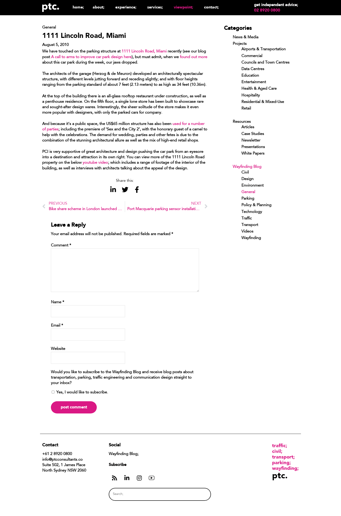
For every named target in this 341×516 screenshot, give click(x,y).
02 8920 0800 (267, 10)
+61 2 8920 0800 (57, 454)
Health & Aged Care (259, 89)
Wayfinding (251, 238)
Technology (251, 212)
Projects (240, 44)
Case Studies (252, 134)
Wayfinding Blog (247, 167)
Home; (78, 7)
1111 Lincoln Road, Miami (144, 52)
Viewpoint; (184, 7)
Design (247, 179)
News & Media (245, 37)
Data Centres (252, 69)
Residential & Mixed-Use (262, 102)
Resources (242, 122)
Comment (61, 246)
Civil (245, 173)
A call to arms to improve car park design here (91, 57)
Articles (247, 127)
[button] (113, 190)
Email (57, 326)
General (248, 192)
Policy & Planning (256, 205)
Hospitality (250, 96)
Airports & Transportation (263, 49)
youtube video (95, 163)
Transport (249, 225)
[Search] (199, 494)
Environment (252, 186)
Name (57, 302)
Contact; (211, 7)
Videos (247, 232)
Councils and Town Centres (265, 63)
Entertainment (253, 82)
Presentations (253, 147)
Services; (156, 7)
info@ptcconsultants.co (62, 460)
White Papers (252, 154)
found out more (193, 57)
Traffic (246, 219)
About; (100, 7)
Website (58, 349)
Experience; (127, 7)
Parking (247, 199)
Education (250, 76)
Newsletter (250, 141)
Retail (246, 109)
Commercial (251, 56)
